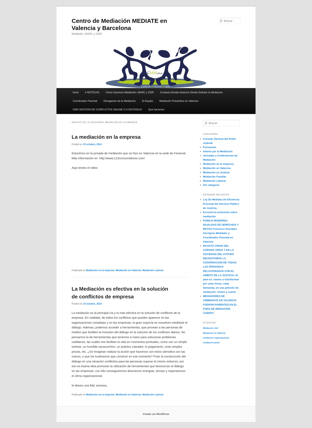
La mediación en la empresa (106, 137)
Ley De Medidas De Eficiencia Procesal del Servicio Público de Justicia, (221, 203)
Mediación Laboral (152, 270)
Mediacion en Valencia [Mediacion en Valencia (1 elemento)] (214, 333)
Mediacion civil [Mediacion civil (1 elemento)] (210, 328)
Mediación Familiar (214, 176)
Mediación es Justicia (216, 172)
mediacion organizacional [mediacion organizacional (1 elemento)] (216, 338)
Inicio (76, 92)
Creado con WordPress (156, 414)
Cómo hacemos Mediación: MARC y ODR (130, 92)
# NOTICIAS (92, 92)
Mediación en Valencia (128, 270)
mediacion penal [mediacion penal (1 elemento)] (211, 342)
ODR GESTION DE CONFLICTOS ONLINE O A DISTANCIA (107, 109)
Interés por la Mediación (218, 151)
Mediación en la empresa (100, 270)
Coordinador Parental (85, 100)
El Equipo (147, 100)
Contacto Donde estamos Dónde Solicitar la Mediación (191, 92)
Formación (209, 147)
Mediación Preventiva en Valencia (178, 100)
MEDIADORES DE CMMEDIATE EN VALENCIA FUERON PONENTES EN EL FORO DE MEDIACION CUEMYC (220, 304)
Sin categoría (211, 184)
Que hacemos (156, 109)
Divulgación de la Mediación (119, 100)
